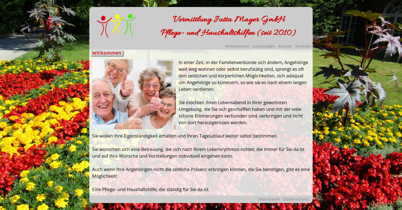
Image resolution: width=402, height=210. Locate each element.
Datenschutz (295, 199)
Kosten (285, 46)
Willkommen (237, 46)
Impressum (269, 199)
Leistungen (264, 46)
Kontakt (303, 46)
